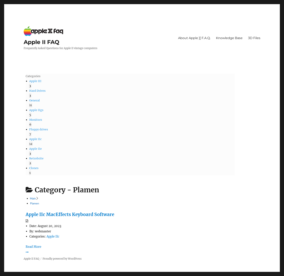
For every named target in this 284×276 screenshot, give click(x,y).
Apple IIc (53, 236)
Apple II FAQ (41, 42)
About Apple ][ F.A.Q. (194, 38)
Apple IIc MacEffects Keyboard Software (70, 214)
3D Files (254, 38)
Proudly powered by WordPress (62, 258)
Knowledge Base (229, 38)
